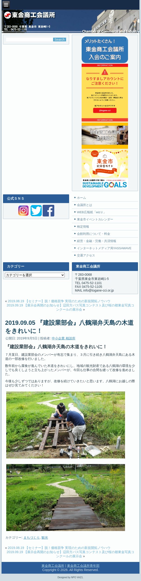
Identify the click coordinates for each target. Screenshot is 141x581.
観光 (45, 537)
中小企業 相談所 (63, 338)
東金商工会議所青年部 (83, 566)
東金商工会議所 (53, 566)
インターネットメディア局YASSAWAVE (104, 248)
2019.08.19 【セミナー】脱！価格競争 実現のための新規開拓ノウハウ (59, 301)
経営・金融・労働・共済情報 (96, 241)
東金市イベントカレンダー (95, 219)
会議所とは (84, 205)
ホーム (81, 197)
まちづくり (31, 537)
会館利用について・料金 (93, 234)
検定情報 (83, 226)
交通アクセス (86, 255)
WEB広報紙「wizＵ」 (91, 212)
